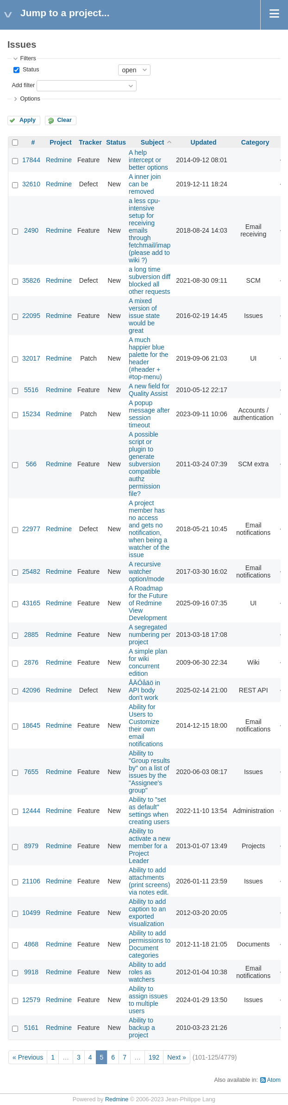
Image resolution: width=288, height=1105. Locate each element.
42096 (31, 690)
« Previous (28, 1057)
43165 (31, 603)
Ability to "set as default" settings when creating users (149, 811)
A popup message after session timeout (149, 414)
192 (154, 1057)
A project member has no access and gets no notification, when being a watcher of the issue (149, 529)
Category (255, 142)
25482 (31, 571)
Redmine (59, 160)
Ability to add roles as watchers (147, 972)
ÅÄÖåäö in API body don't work (144, 690)
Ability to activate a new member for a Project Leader (149, 845)
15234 (31, 414)
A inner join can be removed (145, 184)
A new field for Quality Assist (149, 389)
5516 (31, 390)
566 (31, 464)
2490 (31, 230)
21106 (31, 881)
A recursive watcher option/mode (146, 571)
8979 (31, 846)
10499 (31, 912)
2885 (31, 634)
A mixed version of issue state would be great (144, 315)
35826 (31, 280)
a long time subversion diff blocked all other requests (149, 280)
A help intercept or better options (148, 160)
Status (30, 69)
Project (60, 142)
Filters (28, 58)
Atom (274, 1080)
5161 (31, 1027)
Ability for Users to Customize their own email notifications (146, 725)
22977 (31, 529)
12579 (31, 999)
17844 (31, 160)
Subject (152, 142)
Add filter (23, 85)
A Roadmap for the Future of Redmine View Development (148, 603)
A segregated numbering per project (149, 634)
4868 (31, 944)
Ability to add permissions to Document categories (149, 944)
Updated (204, 142)
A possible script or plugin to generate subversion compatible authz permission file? (144, 464)
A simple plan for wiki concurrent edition (148, 662)
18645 (31, 725)
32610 (31, 184)
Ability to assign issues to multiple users (148, 1000)
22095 (31, 315)
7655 (31, 771)
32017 (31, 358)
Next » (176, 1057)
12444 (31, 810)
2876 (31, 662)
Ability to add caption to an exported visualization (147, 912)
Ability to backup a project (142, 1027)
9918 (31, 972)
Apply (27, 120)
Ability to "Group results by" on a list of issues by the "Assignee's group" (149, 771)
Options (30, 98)
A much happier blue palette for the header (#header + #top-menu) (149, 358)
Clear (64, 120)
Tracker (90, 142)
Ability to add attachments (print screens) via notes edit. (149, 881)
